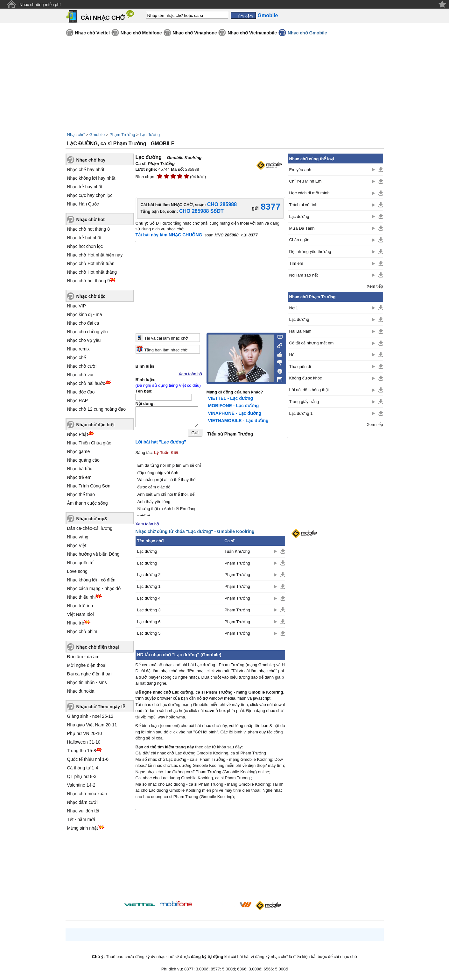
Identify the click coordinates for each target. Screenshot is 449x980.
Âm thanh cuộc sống (87, 503)
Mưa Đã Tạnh (302, 228)
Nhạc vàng (77, 536)
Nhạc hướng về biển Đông (93, 554)
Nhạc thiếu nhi (81, 597)
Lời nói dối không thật (309, 389)
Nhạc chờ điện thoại (97, 647)
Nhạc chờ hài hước (86, 383)
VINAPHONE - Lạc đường (235, 413)
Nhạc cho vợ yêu (84, 340)
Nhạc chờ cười (82, 366)
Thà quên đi (300, 366)
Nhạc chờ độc (91, 296)
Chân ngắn (299, 239)
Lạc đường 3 (149, 611)
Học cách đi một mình (309, 193)
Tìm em (296, 263)
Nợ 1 (293, 308)
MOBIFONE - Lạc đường (233, 405)
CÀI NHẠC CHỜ (103, 17)
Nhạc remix (78, 348)
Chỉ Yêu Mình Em (305, 181)
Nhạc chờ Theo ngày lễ (100, 706)
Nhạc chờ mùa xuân (87, 793)
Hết (292, 354)
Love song (77, 571)
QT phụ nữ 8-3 (81, 776)
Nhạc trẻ (75, 622)
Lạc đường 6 (149, 623)
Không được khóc (305, 378)
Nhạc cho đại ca (83, 323)
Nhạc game (78, 451)
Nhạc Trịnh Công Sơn (88, 485)
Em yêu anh (300, 169)
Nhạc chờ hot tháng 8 (88, 229)
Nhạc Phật (77, 434)
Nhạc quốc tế (80, 562)
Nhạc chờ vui (80, 374)
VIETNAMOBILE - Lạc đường (238, 420)
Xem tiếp (375, 286)
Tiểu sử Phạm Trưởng (230, 433)
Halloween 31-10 (84, 742)
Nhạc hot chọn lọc (85, 246)
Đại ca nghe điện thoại (89, 673)
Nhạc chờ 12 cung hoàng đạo (96, 409)
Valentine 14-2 (81, 785)
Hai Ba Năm (300, 331)
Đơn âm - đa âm (83, 656)
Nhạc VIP (76, 305)
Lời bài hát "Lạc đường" (161, 443)
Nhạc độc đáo (81, 391)
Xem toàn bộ (190, 373)
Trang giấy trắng (304, 401)
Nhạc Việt (77, 545)
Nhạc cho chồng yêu (87, 331)
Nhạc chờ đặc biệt (95, 424)
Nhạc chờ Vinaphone (195, 32)
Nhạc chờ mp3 (91, 518)
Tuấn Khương (237, 553)
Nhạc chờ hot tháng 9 (88, 280)
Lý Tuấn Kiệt (166, 454)
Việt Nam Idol (80, 614)
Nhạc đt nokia (81, 691)
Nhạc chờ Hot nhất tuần (91, 263)
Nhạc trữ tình (80, 605)
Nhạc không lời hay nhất (91, 178)
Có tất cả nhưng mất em (311, 343)
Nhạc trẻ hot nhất (84, 237)
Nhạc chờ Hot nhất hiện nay (95, 254)
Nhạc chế (76, 357)
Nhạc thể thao (81, 494)
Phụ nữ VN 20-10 (84, 733)
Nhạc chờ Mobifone (141, 32)
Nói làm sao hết (303, 275)
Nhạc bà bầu (80, 468)
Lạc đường (150, 134)
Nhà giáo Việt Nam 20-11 (92, 724)
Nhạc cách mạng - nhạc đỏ (94, 588)
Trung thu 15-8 (81, 750)
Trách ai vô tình (303, 204)
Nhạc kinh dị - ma (84, 314)
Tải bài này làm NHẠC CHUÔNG (169, 234)
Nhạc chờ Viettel (92, 32)
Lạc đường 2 (149, 576)
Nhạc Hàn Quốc (83, 203)
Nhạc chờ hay (91, 159)
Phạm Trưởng (122, 134)
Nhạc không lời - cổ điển (91, 579)
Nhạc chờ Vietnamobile (252, 32)
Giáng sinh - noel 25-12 (90, 716)
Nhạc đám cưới (82, 802)
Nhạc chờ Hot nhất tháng (92, 272)
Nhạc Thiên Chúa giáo (89, 442)
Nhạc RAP (77, 400)
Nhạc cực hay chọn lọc (90, 195)
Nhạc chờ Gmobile (307, 32)
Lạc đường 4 (149, 599)
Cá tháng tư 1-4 (82, 767)
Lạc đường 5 (149, 634)
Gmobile (97, 134)
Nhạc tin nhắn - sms (87, 682)
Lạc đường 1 (149, 588)
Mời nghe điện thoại (87, 665)
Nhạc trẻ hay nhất (84, 186)
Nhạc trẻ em (79, 477)
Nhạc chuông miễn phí (40, 4)
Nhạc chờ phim (82, 631)
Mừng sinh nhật (82, 828)
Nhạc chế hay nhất (85, 169)
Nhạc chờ (76, 134)
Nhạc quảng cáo (83, 460)
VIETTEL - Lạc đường (230, 398)
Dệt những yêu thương (310, 251)
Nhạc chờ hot (90, 219)
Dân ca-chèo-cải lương (90, 528)
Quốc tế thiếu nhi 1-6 (88, 759)
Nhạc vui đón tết (83, 810)
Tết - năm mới (81, 819)
